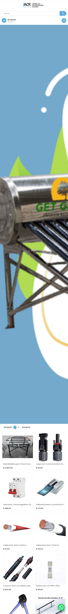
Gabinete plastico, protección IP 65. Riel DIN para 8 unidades (50, 505)
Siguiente (26, 427)
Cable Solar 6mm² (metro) (47, 545)
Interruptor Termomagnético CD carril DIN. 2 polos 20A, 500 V (17, 505)
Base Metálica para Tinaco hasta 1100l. (17, 464)
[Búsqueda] (63, 13)
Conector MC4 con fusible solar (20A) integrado (17, 586)
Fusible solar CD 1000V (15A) (48, 586)
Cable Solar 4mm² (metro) (14, 545)
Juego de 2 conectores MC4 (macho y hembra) (50, 464)
